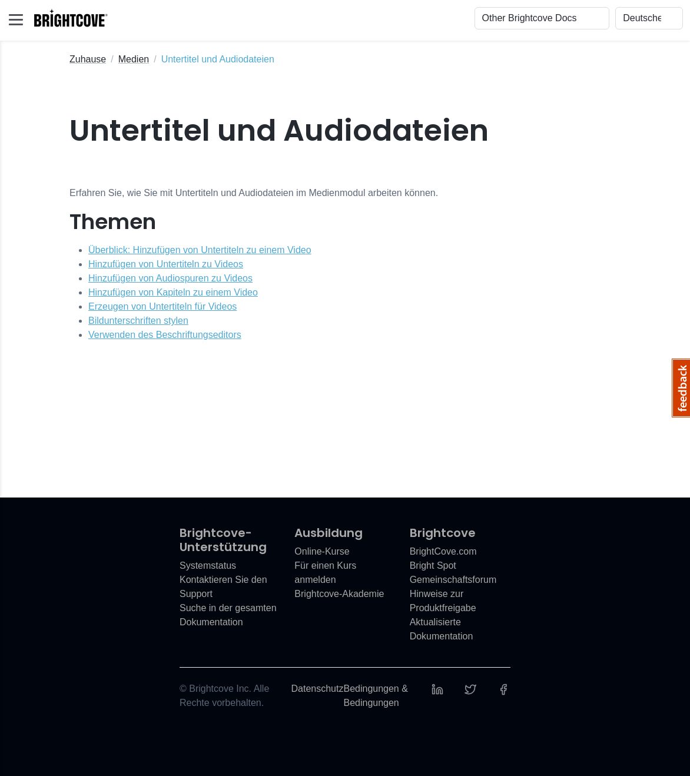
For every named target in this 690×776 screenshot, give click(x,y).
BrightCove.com (443, 551)
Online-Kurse (321, 551)
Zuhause (87, 59)
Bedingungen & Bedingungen (375, 696)
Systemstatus (208, 566)
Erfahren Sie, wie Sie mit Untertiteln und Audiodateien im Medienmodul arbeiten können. (253, 193)
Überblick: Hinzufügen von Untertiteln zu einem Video (199, 250)
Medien (133, 59)
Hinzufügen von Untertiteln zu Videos (165, 264)
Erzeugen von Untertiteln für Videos (162, 306)
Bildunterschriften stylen (138, 321)
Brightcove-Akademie (339, 594)
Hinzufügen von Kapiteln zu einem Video (173, 292)
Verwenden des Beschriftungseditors (164, 335)
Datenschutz (317, 689)
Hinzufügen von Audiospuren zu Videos (170, 278)
